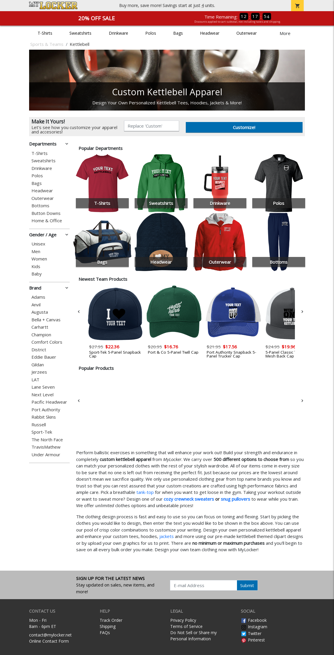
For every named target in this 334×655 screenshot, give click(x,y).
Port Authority (45, 409)
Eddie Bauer (43, 357)
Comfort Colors (46, 342)
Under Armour (45, 454)
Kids (35, 266)
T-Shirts (45, 33)
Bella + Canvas (46, 319)
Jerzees (39, 372)
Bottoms (40, 205)
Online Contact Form (49, 641)
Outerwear (246, 33)
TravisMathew (46, 447)
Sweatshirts (80, 33)
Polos (150, 33)
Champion (41, 334)
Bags (178, 33)
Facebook (254, 620)
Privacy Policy (183, 620)
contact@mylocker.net (50, 635)
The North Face (47, 439)
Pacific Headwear (49, 402)
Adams (38, 297)
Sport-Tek (41, 432)
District (38, 349)
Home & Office (46, 220)
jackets (166, 536)
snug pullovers (235, 499)
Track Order (111, 620)
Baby (36, 273)
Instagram (254, 626)
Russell (38, 424)
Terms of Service (186, 626)
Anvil (36, 304)
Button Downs (46, 213)
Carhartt (39, 327)
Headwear (209, 33)
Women (39, 258)
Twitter (251, 633)
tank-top (145, 492)
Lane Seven (43, 387)
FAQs (105, 632)
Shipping (108, 626)
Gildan (37, 364)
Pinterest (253, 640)
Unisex (38, 243)
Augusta (39, 312)
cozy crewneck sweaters (189, 499)
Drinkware (118, 33)
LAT (35, 379)
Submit (247, 585)
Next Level (42, 394)
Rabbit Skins (43, 417)
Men (35, 251)
